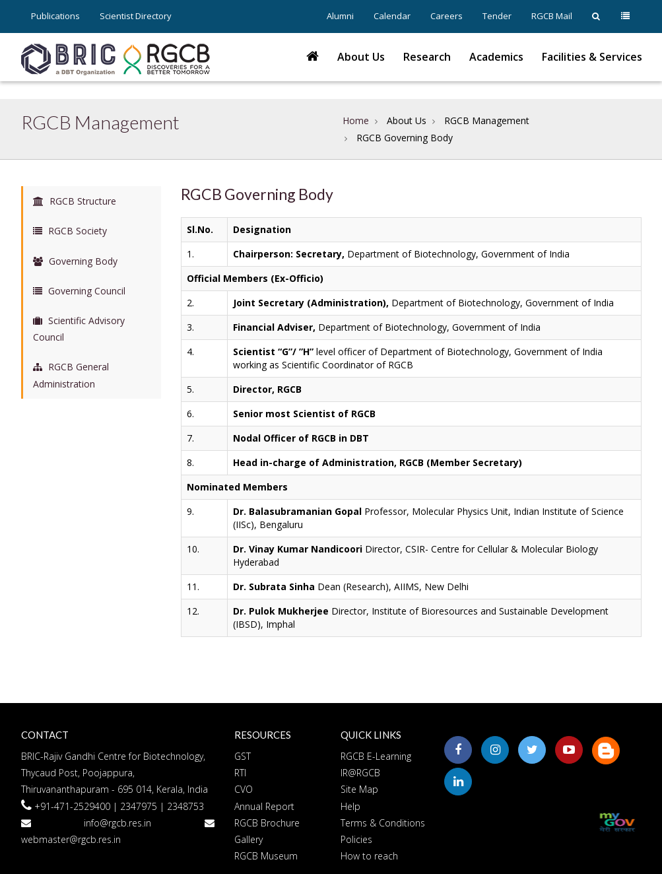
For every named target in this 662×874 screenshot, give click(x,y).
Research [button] (427, 57)
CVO (243, 789)
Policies (356, 839)
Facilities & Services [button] (592, 57)
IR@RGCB (360, 772)
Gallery (248, 839)
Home (356, 120)
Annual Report (264, 806)
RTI (240, 772)
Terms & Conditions (383, 823)
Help (350, 806)
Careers (446, 16)
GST (242, 756)
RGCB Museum (266, 856)
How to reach (369, 856)
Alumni (340, 16)
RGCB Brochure (267, 823)
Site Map (359, 789)
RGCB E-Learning (376, 756)
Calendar (392, 16)
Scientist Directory (136, 16)
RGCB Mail (551, 16)
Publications (55, 16)
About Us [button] (361, 57)
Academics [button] (496, 57)
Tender (497, 16)
